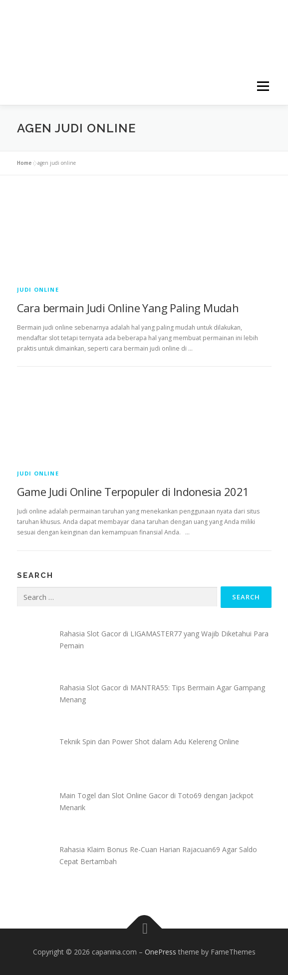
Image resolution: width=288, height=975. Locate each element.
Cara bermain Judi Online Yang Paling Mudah (128, 307)
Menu (262, 86)
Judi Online (38, 289)
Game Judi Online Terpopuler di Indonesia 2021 (133, 491)
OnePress (160, 952)
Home (24, 162)
